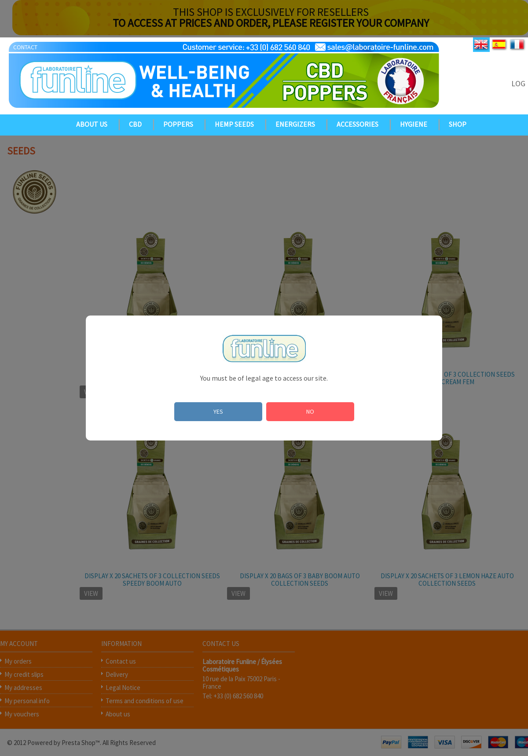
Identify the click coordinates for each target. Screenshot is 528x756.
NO (310, 411)
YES (218, 411)
